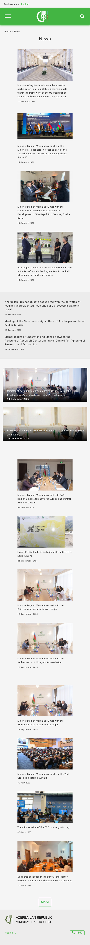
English (25, 4)
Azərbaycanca (11, 4)
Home (7, 31)
